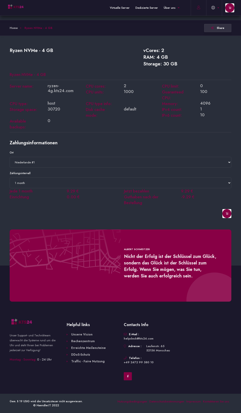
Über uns (171, 8)
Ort (11, 153)
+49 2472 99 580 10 (139, 362)
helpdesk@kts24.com (138, 338)
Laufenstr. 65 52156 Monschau (158, 348)
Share (217, 28)
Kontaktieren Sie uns (216, 401)
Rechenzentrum (83, 341)
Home (14, 28)
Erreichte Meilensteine (88, 348)
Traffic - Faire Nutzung (88, 361)
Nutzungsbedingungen (132, 401)
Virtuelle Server (120, 8)
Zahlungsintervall (20, 173)
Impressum (193, 401)
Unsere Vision (82, 334)
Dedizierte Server (146, 8)
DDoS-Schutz (80, 354)
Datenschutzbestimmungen (166, 401)
